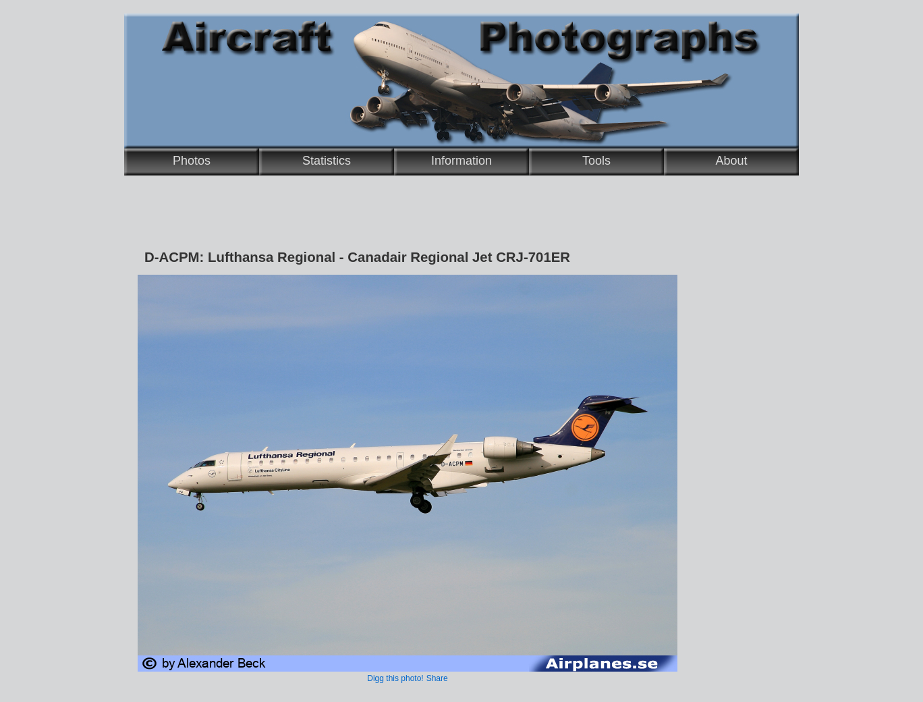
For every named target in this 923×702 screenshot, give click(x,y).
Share (437, 678)
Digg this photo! (395, 678)
